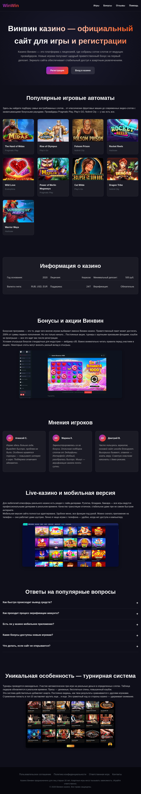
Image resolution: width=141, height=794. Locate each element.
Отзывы (120, 5)
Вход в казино (83, 70)
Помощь (133, 5)
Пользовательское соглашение (35, 774)
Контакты (117, 774)
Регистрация (57, 70)
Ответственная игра (99, 774)
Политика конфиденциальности (70, 774)
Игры (96, 5)
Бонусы (107, 5)
